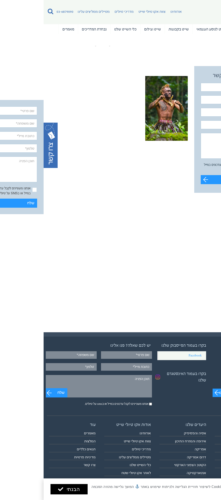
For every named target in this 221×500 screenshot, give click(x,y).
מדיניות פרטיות (41, 457)
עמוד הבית (75, 46)
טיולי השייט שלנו (201, 29)
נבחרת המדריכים (50, 29)
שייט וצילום (109, 29)
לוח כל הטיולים (207, 465)
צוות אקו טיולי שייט (108, 11)
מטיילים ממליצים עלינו (50, 11)
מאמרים (25, 29)
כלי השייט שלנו (82, 29)
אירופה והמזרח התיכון (147, 441)
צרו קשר (46, 465)
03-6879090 (21, 11)
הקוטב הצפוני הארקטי (147, 465)
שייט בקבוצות (135, 29)
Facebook (151, 355)
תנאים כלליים (42, 449)
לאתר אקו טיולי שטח (92, 473)
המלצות (208, 38)
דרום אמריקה (153, 457)
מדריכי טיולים (80, 11)
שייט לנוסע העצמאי (167, 29)
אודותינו (132, 11)
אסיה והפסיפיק (151, 433)
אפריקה (157, 449)
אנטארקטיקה (153, 473)
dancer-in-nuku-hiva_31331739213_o (26, 46)
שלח (204, 179)
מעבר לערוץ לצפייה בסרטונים (196, 393)
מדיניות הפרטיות (198, 491)
